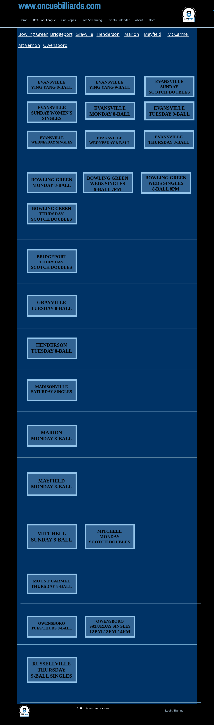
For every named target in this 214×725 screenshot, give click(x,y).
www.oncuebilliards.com (59, 6)
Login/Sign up (174, 710)
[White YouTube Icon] (81, 708)
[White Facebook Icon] (77, 708)
